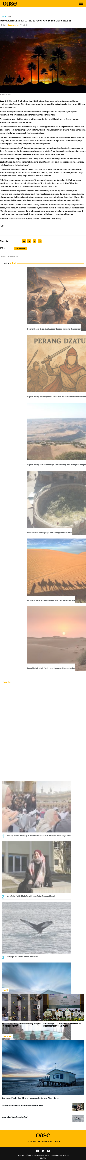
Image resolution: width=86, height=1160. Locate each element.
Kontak (57, 1142)
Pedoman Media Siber (45, 1142)
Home (4, 16)
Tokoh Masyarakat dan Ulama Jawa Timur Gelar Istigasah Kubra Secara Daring (62, 1024)
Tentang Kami (31, 1142)
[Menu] (81, 3)
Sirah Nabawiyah (13, 25)
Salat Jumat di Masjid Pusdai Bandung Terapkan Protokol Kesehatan (21, 1024)
